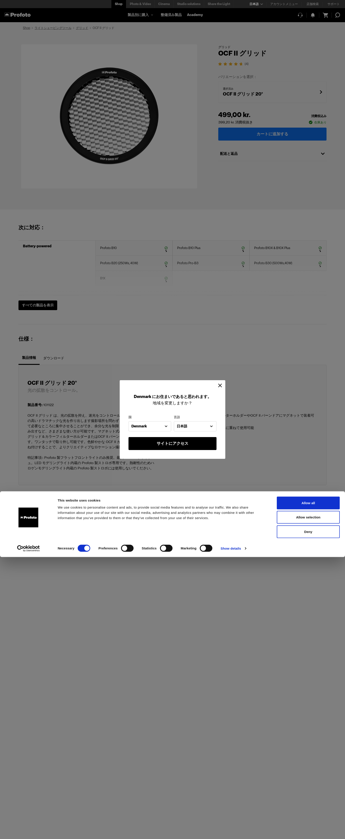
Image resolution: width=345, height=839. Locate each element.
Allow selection (308, 799)
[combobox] (149, 426)
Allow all (308, 785)
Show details (231, 830)
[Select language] (256, 4)
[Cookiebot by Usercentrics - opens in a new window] (28, 830)
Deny (308, 813)
